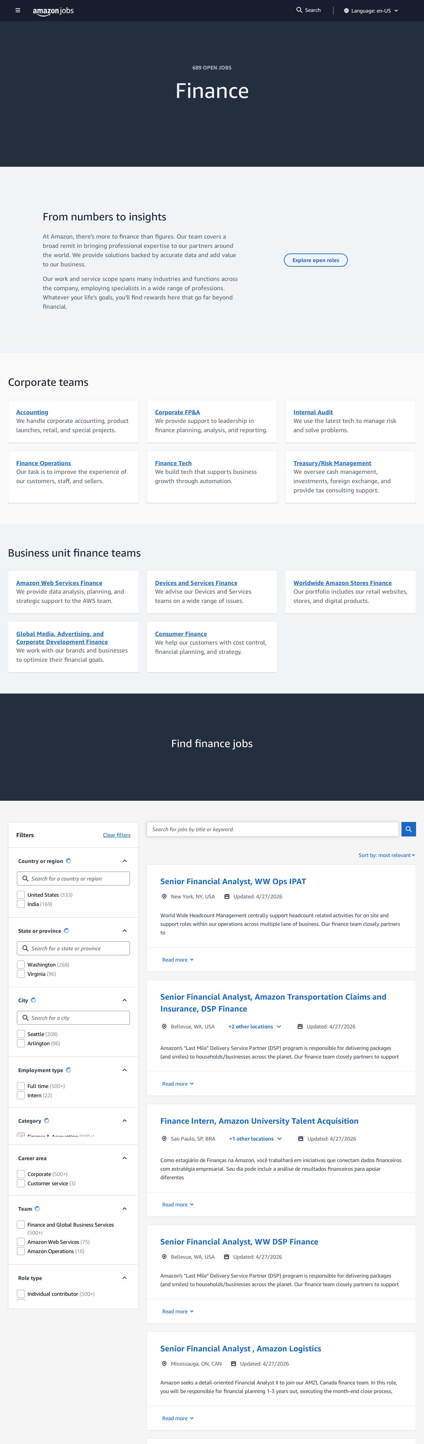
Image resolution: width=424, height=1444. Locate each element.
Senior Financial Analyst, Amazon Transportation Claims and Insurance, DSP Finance (273, 1002)
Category (29, 1182)
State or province (39, 948)
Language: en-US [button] (371, 10)
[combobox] (73, 878)
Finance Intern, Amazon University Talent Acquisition (259, 1120)
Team (25, 1283)
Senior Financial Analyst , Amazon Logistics (240, 1348)
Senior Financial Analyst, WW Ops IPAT (233, 881)
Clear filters (117, 835)
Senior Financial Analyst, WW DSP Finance (239, 1241)
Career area (32, 1223)
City (23, 1035)
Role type (30, 1352)
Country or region (40, 861)
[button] (281, 918)
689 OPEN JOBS (212, 67)
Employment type (40, 1122)
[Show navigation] (18, 10)
